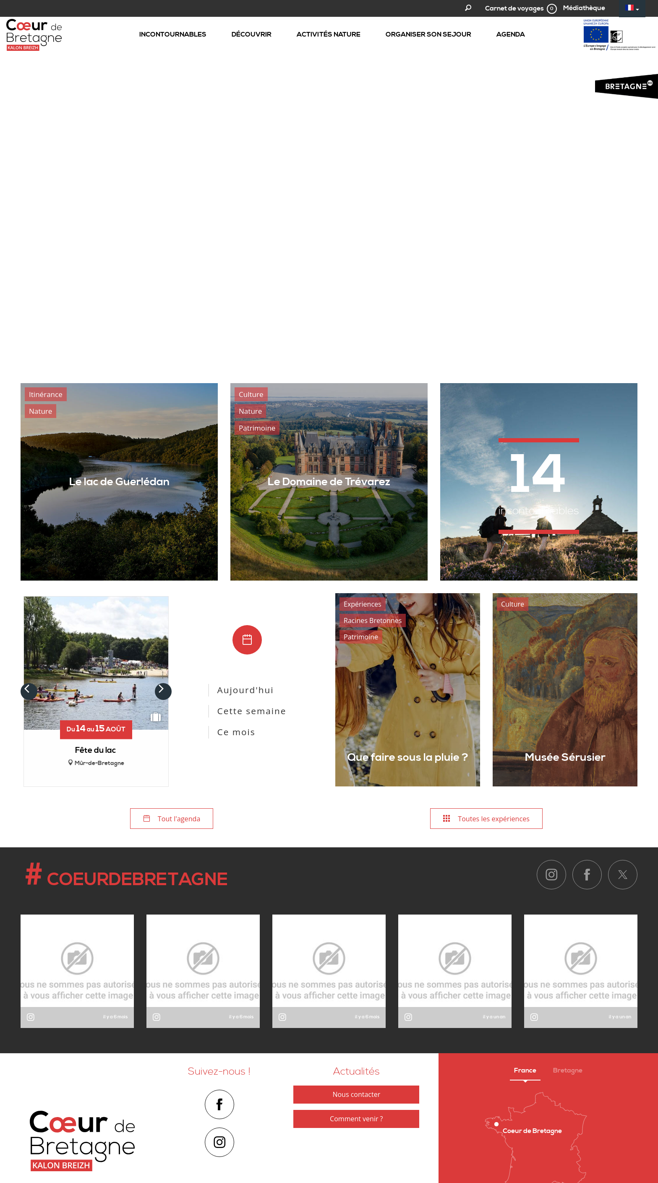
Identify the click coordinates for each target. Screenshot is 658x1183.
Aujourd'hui (245, 690)
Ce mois (236, 732)
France (525, 1071)
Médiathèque (584, 8)
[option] (329, 185)
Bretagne (567, 1071)
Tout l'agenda (171, 819)
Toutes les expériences (486, 819)
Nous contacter (356, 1095)
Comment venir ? (356, 1119)
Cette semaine (252, 711)
